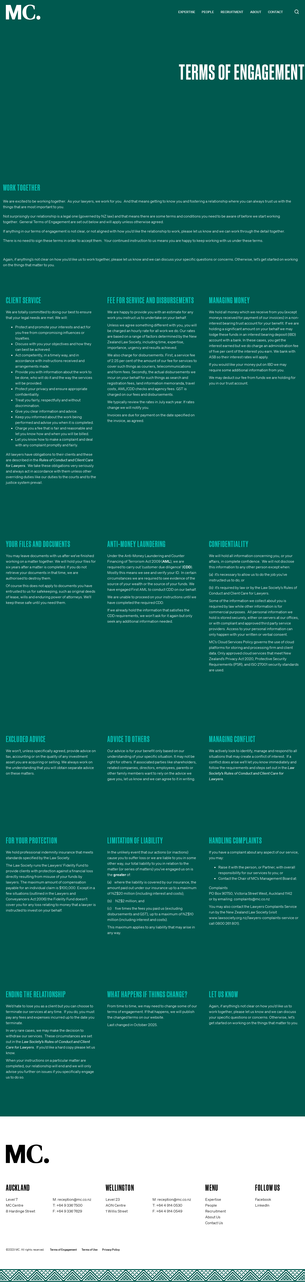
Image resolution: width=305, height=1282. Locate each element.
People (208, 12)
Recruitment (232, 12)
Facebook (263, 1199)
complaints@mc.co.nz (252, 899)
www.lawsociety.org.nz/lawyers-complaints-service (251, 917)
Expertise (186, 12)
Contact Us (214, 1222)
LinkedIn (262, 1205)
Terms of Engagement (63, 1250)
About (255, 12)
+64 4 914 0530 (169, 1205)
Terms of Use (89, 1250)
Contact (275, 12)
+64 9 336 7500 (69, 1205)
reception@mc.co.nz (74, 1199)
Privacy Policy (111, 1250)
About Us (212, 1217)
